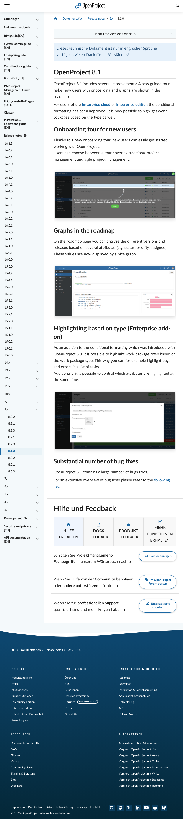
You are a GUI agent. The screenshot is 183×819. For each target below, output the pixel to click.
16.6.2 (8, 150)
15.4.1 (8, 280)
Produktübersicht (21, 678)
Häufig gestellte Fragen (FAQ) (19, 103)
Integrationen (19, 690)
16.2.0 (8, 232)
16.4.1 (8, 184)
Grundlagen (11, 19)
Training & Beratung (23, 773)
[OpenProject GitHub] (112, 808)
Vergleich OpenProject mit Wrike (139, 773)
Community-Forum (22, 767)
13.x (7, 370)
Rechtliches (35, 807)
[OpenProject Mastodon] (120, 808)
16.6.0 (8, 164)
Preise (15, 684)
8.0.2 (11, 457)
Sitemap (82, 807)
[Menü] (7, 6)
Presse (69, 708)
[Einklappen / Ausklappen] (37, 19)
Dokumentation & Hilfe (25, 743)
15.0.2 (8, 341)
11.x (7, 386)
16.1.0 (8, 246)
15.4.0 (8, 287)
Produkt (18, 669)
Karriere (70, 702)
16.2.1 (8, 225)
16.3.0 (8, 212)
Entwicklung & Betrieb (139, 669)
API (121, 708)
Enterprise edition (132, 105)
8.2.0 (11, 444)
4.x (6, 502)
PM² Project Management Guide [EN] (17, 90)
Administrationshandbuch (134, 696)
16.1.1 (8, 239)
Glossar (9, 112)
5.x (6, 494)
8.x (6, 409)
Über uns (70, 678)
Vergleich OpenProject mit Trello (139, 761)
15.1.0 (8, 335)
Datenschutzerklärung (59, 807)
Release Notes (128, 714)
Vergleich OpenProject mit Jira (137, 749)
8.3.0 (11, 430)
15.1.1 (8, 328)
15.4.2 (8, 273)
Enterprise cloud (96, 105)
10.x (7, 394)
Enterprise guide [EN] (15, 57)
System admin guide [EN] (17, 46)
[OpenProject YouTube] (146, 808)
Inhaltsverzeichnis (114, 33)
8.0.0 (11, 471)
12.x (7, 378)
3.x (6, 510)
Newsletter (72, 714)
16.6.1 (8, 157)
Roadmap (124, 678)
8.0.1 (11, 464)
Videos (15, 761)
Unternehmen (75, 669)
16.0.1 (8, 253)
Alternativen (130, 734)
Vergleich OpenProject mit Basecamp (141, 779)
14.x (7, 362)
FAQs (14, 749)
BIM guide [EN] (14, 36)
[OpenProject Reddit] (155, 808)
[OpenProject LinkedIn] (138, 808)
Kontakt (95, 807)
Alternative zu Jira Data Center (138, 743)
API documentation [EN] (17, 539)
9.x (6, 401)
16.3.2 (8, 198)
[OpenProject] (56, 18)
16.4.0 (8, 191)
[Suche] (177, 6)
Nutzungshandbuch (17, 27)
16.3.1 (8, 205)
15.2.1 (8, 314)
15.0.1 (8, 348)
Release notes (96, 18)
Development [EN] (16, 518)
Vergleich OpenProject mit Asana (139, 755)
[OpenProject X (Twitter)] (129, 808)
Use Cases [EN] (14, 78)
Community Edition (23, 702)
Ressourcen (20, 734)
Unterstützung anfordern (157, 605)
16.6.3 (8, 143)
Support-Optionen (22, 696)
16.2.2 (8, 218)
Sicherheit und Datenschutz (28, 714)
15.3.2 (8, 294)
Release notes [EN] (16, 135)
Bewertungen (19, 720)
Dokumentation (72, 18)
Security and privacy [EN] (17, 528)
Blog (13, 779)
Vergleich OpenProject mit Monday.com (143, 767)
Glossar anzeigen (158, 556)
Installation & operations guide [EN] (15, 124)
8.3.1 (11, 423)
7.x (6, 478)
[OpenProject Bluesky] (164, 808)
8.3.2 (11, 416)
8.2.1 (11, 437)
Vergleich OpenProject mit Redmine (141, 786)
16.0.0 (8, 259)
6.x (6, 486)
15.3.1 (8, 300)
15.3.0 (8, 307)
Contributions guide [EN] (17, 68)
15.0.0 (8, 355)
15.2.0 (8, 321)
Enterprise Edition (22, 708)
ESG (67, 684)
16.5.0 (8, 177)
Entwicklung (126, 702)
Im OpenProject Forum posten (157, 581)
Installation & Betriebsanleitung (138, 690)
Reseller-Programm (77, 696)
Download (125, 684)
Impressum (18, 807)
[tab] (68, 531)
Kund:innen (72, 690)
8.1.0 (11, 451)
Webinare (17, 786)
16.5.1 (8, 171)
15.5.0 (8, 266)
